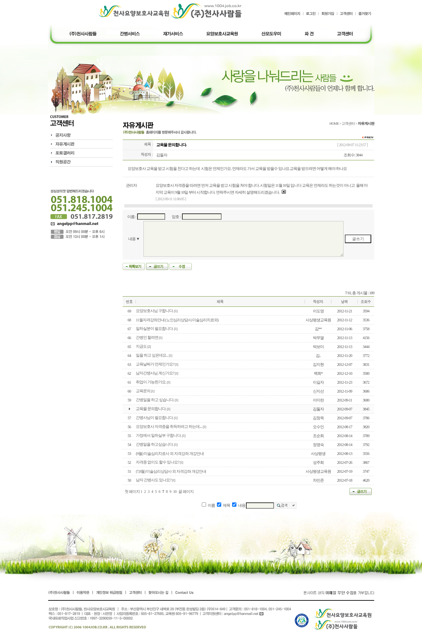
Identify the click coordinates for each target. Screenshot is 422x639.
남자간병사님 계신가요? (155, 373)
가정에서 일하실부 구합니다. (158, 435)
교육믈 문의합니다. (151, 408)
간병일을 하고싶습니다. (154, 444)
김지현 (318, 364)
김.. (318, 355)
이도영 (318, 311)
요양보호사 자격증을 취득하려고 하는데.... (169, 426)
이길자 (318, 382)
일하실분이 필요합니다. (154, 328)
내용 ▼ (134, 239)
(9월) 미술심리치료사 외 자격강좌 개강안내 (170, 453)
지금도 (141, 346)
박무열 (318, 337)
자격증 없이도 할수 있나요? (157, 462)
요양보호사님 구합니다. (154, 310)
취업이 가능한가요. (151, 382)
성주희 (318, 462)
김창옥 (318, 418)
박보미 (318, 346)
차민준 (318, 480)
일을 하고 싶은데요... (152, 355)
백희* (318, 373)
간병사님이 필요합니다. (154, 417)
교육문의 (143, 391)
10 (174, 491)
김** (318, 329)
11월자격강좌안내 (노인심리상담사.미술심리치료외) (177, 320)
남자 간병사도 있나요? (153, 480)
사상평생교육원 (318, 320)
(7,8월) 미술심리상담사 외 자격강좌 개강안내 (171, 471)
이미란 (318, 400)
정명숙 (318, 444)
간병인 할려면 (147, 337)
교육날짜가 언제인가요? (155, 364)
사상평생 (318, 453)
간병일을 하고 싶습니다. (155, 400)
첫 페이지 (132, 491)
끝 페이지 (186, 491)
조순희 (318, 435)
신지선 (318, 391)
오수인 (318, 427)
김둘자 (161, 155)
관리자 (131, 185)
